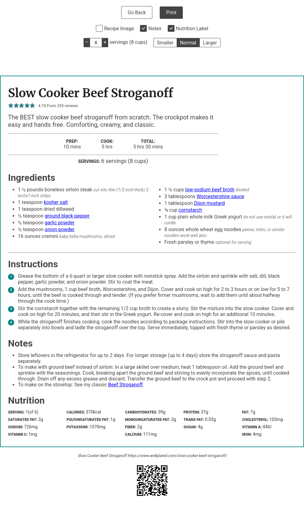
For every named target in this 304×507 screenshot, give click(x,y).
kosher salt (56, 202)
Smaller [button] (165, 43)
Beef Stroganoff (125, 385)
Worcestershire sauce (220, 196)
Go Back (137, 12)
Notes (155, 28)
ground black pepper (67, 216)
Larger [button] (210, 43)
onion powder (60, 229)
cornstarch (190, 210)
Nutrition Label (192, 28)
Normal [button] (188, 43)
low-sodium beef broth (209, 190)
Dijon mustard (209, 203)
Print (171, 12)
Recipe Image (119, 28)
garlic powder (59, 223)
